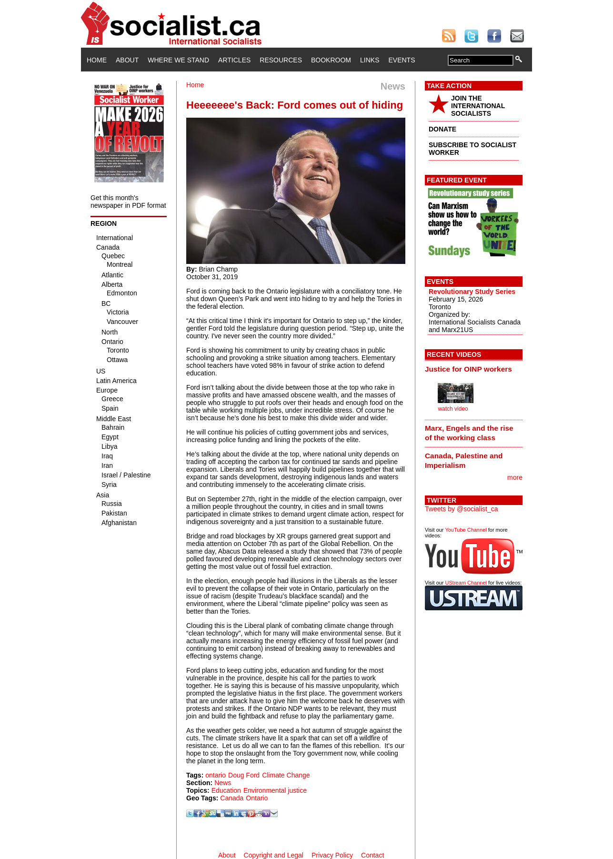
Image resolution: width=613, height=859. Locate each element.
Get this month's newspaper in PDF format (128, 201)
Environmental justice (275, 790)
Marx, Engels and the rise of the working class (469, 433)
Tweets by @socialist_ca (461, 509)
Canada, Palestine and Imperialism (463, 460)
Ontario (257, 798)
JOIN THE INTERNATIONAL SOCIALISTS (478, 105)
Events (401, 60)
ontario (215, 775)
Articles (234, 60)
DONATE (442, 129)
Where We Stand (178, 60)
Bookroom (331, 60)
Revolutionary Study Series (472, 291)
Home (97, 60)
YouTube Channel (465, 530)
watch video (453, 408)
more (515, 477)
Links (369, 60)
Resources (281, 60)
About (127, 60)
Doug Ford (244, 775)
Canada (231, 798)
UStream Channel (466, 583)
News (222, 783)
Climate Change (286, 775)
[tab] (474, 368)
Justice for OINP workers (468, 369)
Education (226, 790)
